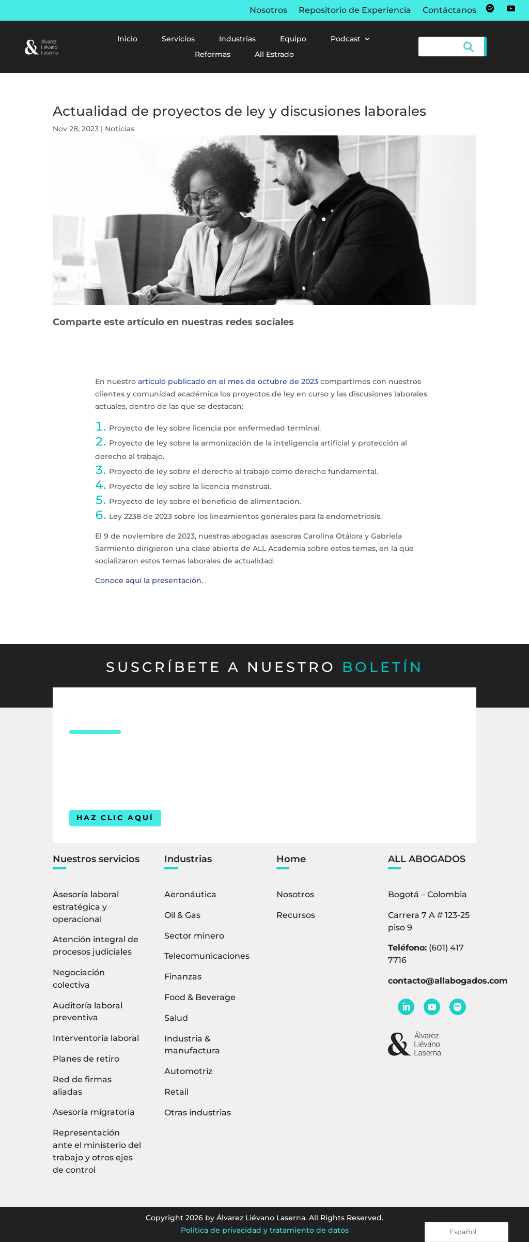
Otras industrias (197, 1112)
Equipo (293, 39)
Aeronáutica (190, 894)
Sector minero (194, 936)
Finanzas (182, 977)
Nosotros (268, 11)
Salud (176, 1018)
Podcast (346, 39)
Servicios (178, 39)
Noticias (119, 128)
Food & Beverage (200, 997)
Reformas (212, 55)
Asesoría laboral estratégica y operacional (86, 907)
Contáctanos (449, 11)
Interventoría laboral (96, 1038)
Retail (176, 1092)
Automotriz (188, 1071)
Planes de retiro (86, 1059)
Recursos (295, 915)
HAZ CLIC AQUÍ (115, 817)
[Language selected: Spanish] (466, 1232)
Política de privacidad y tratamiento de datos (265, 1230)
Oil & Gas (182, 915)
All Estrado (274, 55)
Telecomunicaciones (207, 956)
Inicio (127, 39)
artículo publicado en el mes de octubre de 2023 (228, 381)
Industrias (237, 39)
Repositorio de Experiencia (355, 11)
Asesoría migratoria (94, 1112)
